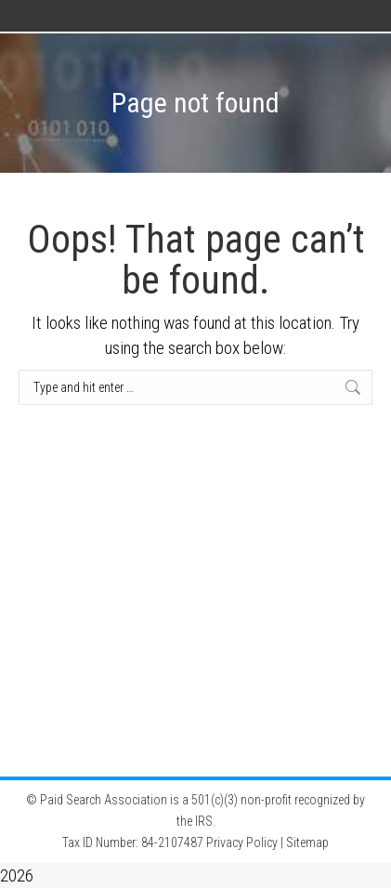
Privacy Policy (242, 842)
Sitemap (307, 842)
